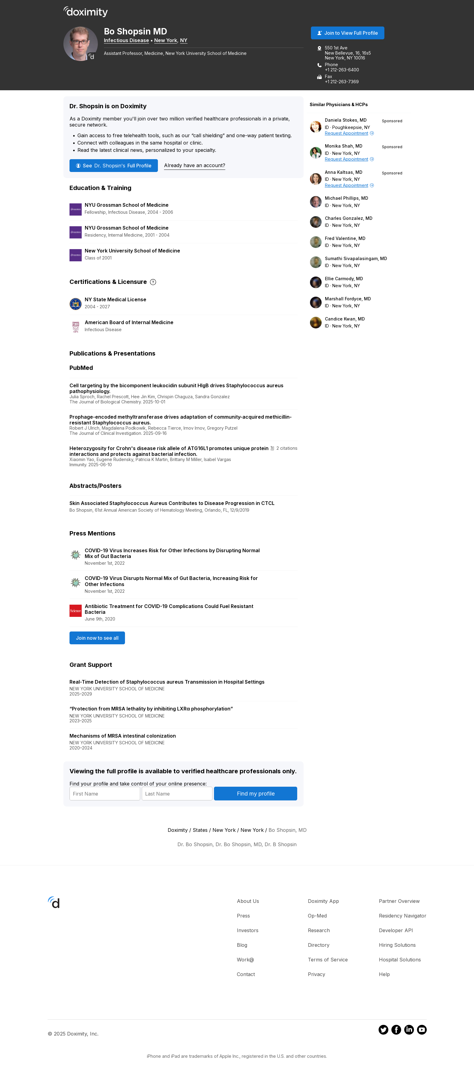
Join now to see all (97, 638)
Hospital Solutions (400, 960)
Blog (242, 945)
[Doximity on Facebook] (396, 1031)
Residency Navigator (402, 916)
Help (384, 974)
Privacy (316, 974)
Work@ (245, 960)
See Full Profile (113, 166)
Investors (247, 931)
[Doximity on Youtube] (422, 1031)
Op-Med (317, 916)
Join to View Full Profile (347, 33)
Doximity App (323, 901)
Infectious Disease (128, 41)
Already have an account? (194, 166)
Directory (319, 945)
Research (319, 931)
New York (167, 41)
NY (186, 41)
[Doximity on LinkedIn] (409, 1031)
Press (243, 916)
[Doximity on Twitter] (383, 1031)
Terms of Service (328, 960)
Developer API (396, 931)
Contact (246, 974)
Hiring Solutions (397, 945)
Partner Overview (399, 901)
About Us (248, 901)
